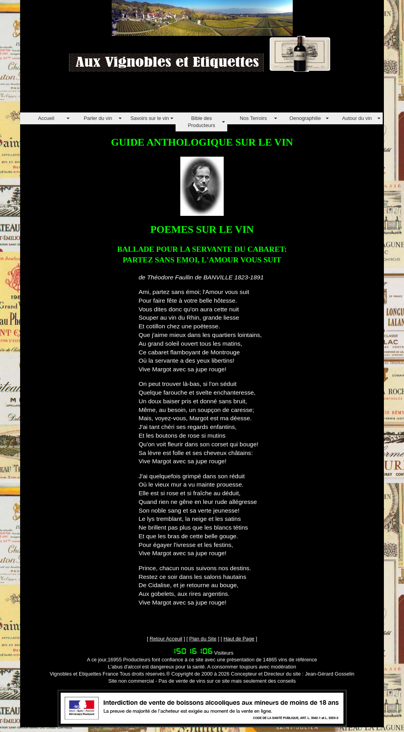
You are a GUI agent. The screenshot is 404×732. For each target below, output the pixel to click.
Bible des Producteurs (201, 121)
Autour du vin (357, 118)
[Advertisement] (163, 94)
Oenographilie (305, 118)
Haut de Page (238, 639)
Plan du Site (203, 639)
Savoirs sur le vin (150, 118)
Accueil (46, 118)
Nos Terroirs (253, 118)
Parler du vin (98, 118)
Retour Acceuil (166, 639)
